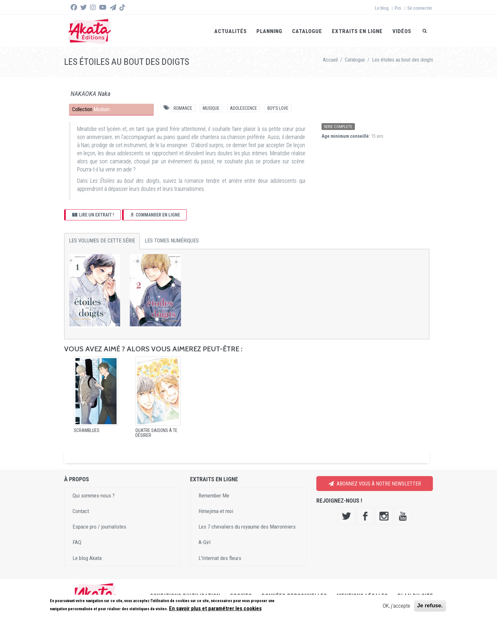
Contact (81, 511)
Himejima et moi (215, 511)
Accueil (330, 60)
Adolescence (243, 108)
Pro (398, 8)
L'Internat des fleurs (219, 558)
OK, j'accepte (396, 605)
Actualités (230, 31)
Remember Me (213, 495)
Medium (102, 109)
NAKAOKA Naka (90, 94)
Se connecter (419, 8)
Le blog (382, 8)
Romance (183, 108)
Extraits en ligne (357, 31)
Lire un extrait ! (93, 214)
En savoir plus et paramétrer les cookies (215, 608)
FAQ (77, 542)
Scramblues (86, 430)
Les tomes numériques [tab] (172, 241)
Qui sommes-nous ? (94, 495)
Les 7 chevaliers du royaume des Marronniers (247, 526)
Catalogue (307, 31)
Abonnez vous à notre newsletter (375, 484)
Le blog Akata (87, 558)
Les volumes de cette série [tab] (102, 241)
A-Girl (204, 542)
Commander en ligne (155, 214)
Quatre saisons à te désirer (156, 433)
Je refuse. (430, 605)
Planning (269, 31)
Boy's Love (277, 108)
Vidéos (401, 31)
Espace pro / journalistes (99, 526)
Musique (211, 108)
